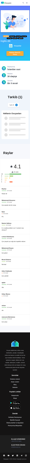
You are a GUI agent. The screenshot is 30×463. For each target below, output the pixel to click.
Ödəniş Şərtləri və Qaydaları (15, 423)
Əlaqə (15, 398)
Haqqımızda (15, 395)
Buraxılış (15, 38)
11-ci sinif (9, 38)
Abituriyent (12, 36)
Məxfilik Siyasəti (15, 420)
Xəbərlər (15, 387)
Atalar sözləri (15, 382)
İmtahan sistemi (15, 379)
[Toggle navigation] (26, 2)
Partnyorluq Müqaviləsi (15, 425)
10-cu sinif (24, 36)
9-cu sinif (18, 36)
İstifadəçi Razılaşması (15, 417)
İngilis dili (20, 38)
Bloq (15, 384)
